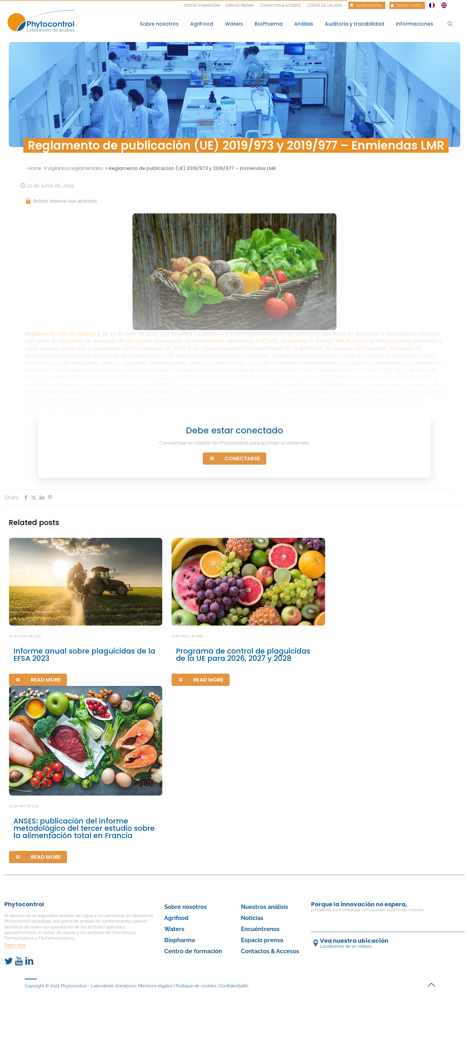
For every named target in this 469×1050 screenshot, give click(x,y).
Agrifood (176, 917)
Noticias (252, 917)
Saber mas (15, 945)
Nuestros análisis (264, 906)
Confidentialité (233, 985)
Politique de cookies (196, 985)
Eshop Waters (369, 6)
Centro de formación (193, 951)
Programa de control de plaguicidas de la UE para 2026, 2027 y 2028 (243, 654)
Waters (174, 929)
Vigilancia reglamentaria (75, 168)
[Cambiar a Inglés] (444, 4)
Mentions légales (155, 985)
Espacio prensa (240, 5)
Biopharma (179, 940)
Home (34, 168)
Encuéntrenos (260, 929)
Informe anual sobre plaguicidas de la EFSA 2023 (84, 654)
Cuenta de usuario (324, 5)
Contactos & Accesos (280, 5)
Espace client (408, 6)
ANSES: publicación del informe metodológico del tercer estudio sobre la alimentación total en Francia (84, 828)
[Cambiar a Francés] (432, 4)
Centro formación (202, 5)
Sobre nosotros (185, 906)
